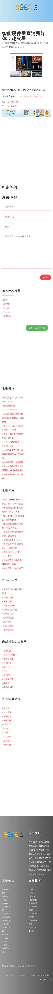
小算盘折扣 (8, 629)
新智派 (6, 304)
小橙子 (6, 683)
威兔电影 (6, 924)
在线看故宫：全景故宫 (13, 462)
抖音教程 (6, 934)
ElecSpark (7, 724)
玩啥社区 (7, 720)
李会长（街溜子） (11, 655)
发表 (45, 277)
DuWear (6, 736)
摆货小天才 (8, 659)
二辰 (5, 671)
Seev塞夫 (7, 712)
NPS (31, 893)
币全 (31, 889)
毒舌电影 (7, 651)
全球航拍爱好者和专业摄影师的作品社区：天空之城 (13, 417)
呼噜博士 (6, 896)
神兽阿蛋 (7, 663)
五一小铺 (7, 621)
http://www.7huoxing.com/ (31, 96)
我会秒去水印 (9, 605)
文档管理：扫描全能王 (13, 568)
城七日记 (7, 667)
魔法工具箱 (8, 601)
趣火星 (6, 740)
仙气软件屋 (8, 617)
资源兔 (5, 945)
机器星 (14, 106)
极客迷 (5, 903)
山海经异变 (8, 597)
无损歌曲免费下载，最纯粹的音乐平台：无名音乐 (13, 454)
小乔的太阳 (8, 687)
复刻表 (32, 896)
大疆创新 (15, 102)
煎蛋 (5, 900)
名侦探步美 (8, 679)
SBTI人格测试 (37, 328)
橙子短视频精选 (10, 609)
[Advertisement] (26, 151)
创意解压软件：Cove (12, 540)
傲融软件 (6, 921)
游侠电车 (7, 316)
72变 (5, 732)
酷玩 (5, 299)
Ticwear (6, 312)
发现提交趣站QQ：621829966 (18, 966)
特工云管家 (8, 626)
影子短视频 (8, 613)
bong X (6, 308)
